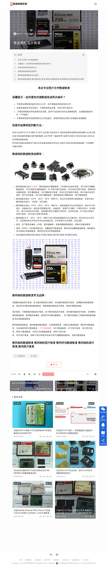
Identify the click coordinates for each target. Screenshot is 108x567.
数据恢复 (30, 34)
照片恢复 (33, 187)
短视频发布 (75, 560)
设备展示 (56, 560)
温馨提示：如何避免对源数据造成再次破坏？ (35, 64)
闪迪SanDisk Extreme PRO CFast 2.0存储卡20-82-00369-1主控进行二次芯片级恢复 (32, 511)
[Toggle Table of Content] (83, 55)
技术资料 (47, 560)
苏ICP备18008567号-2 (88, 563)
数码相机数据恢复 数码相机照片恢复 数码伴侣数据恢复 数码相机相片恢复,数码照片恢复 (51, 79)
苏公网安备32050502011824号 (68, 563)
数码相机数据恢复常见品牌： (29, 75)
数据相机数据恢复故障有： (28, 71)
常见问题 (65, 560)
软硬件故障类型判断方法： (28, 67)
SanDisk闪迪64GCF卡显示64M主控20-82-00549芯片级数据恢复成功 (32, 471)
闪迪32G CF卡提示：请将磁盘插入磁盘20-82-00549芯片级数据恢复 (74, 431)
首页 (20, 560)
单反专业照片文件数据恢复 (28, 60)
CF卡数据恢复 (45, 328)
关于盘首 (86, 560)
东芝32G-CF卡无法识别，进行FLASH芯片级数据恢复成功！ (74, 471)
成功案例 (17, 403)
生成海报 (49, 374)
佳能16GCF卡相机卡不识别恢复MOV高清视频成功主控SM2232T (32, 431)
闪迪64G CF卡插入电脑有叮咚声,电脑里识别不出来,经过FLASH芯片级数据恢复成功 (74, 511)
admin (18, 33)
